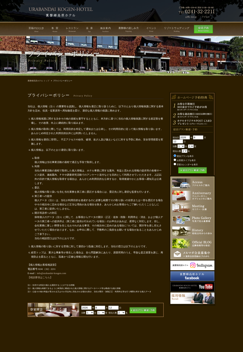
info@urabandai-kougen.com (51, 273)
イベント (151, 29)
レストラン (72, 29)
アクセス (205, 17)
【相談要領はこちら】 (40, 277)
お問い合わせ (191, 17)
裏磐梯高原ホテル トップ (38, 81)
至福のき (36, 29)
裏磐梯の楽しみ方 (128, 29)
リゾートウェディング (176, 29)
